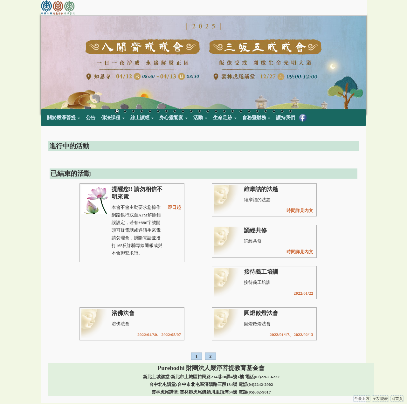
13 (215, 111)
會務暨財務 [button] (256, 117)
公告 (90, 117)
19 (265, 111)
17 (248, 111)
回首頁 (397, 398)
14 (224, 111)
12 (207, 111)
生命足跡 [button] (225, 117)
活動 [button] (200, 117)
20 (273, 111)
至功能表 (380, 398)
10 (191, 111)
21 (282, 111)
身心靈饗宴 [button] (173, 117)
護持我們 (285, 117)
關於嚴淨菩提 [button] (63, 117)
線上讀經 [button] (142, 117)
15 (232, 111)
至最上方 (361, 398)
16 (240, 111)
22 (290, 111)
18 (257, 111)
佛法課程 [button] (113, 117)
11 (199, 111)
